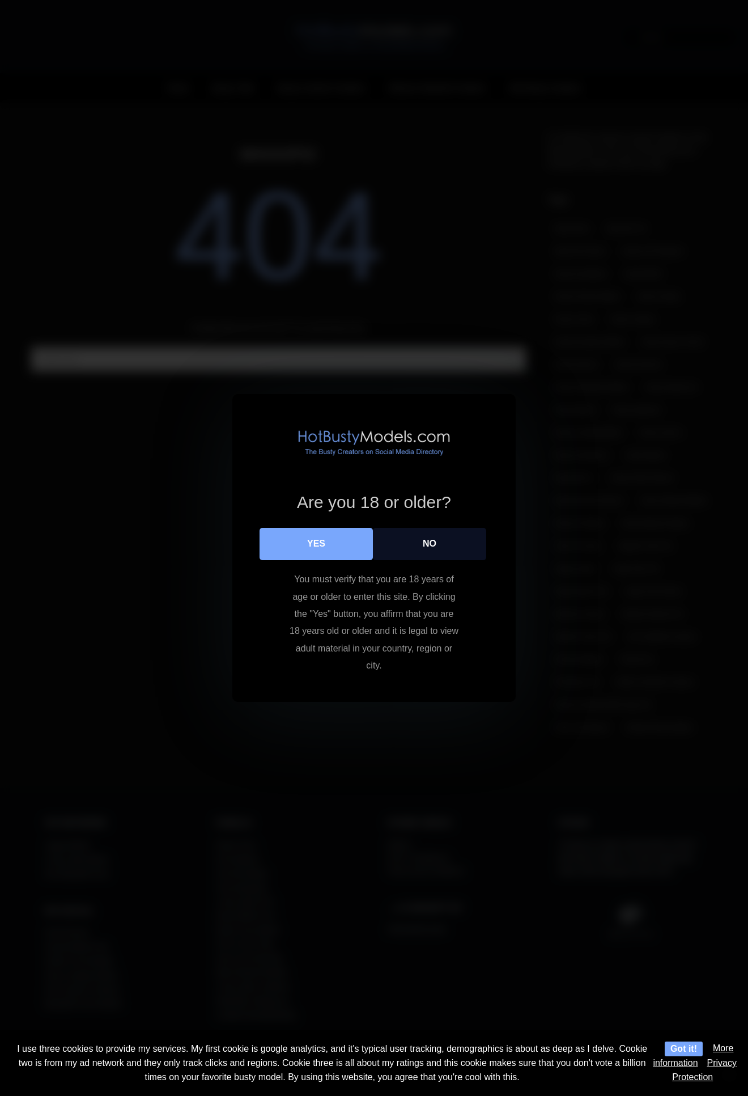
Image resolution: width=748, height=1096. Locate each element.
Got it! (683, 1048)
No (429, 543)
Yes (316, 543)
